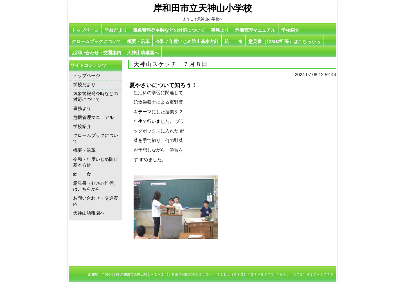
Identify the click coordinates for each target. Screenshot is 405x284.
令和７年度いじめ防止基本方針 (187, 41)
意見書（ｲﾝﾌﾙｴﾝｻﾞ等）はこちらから (284, 41)
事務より (220, 30)
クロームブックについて (96, 41)
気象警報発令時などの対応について (169, 30)
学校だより (116, 30)
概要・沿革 (138, 41)
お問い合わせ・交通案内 (96, 52)
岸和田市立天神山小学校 (202, 8)
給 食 (233, 41)
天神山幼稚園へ (143, 52)
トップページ (85, 30)
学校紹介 (290, 30)
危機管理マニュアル (255, 30)
